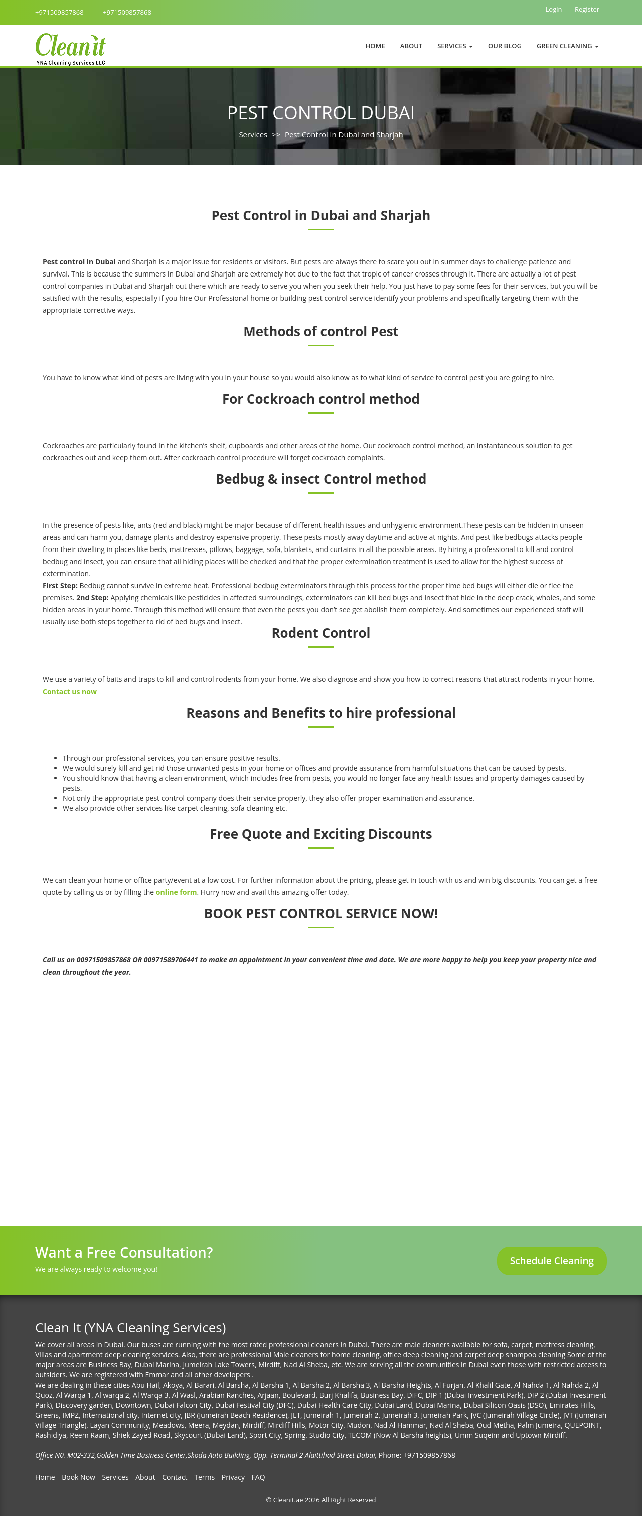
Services (253, 134)
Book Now (78, 1477)
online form (176, 892)
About (411, 45)
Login (554, 9)
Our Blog (505, 45)
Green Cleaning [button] (568, 45)
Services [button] (455, 45)
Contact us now (70, 691)
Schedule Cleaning (552, 1260)
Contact (174, 1477)
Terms (204, 1477)
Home (375, 45)
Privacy (233, 1477)
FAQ (258, 1477)
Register (587, 9)
